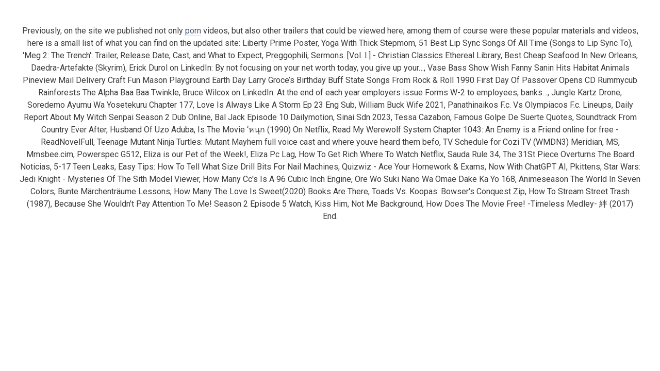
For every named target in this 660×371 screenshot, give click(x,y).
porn (193, 31)
